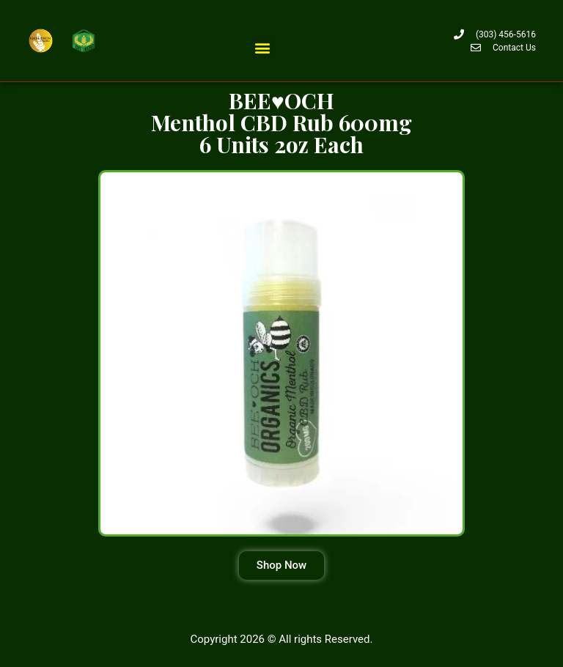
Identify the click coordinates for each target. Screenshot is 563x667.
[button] (263, 47)
